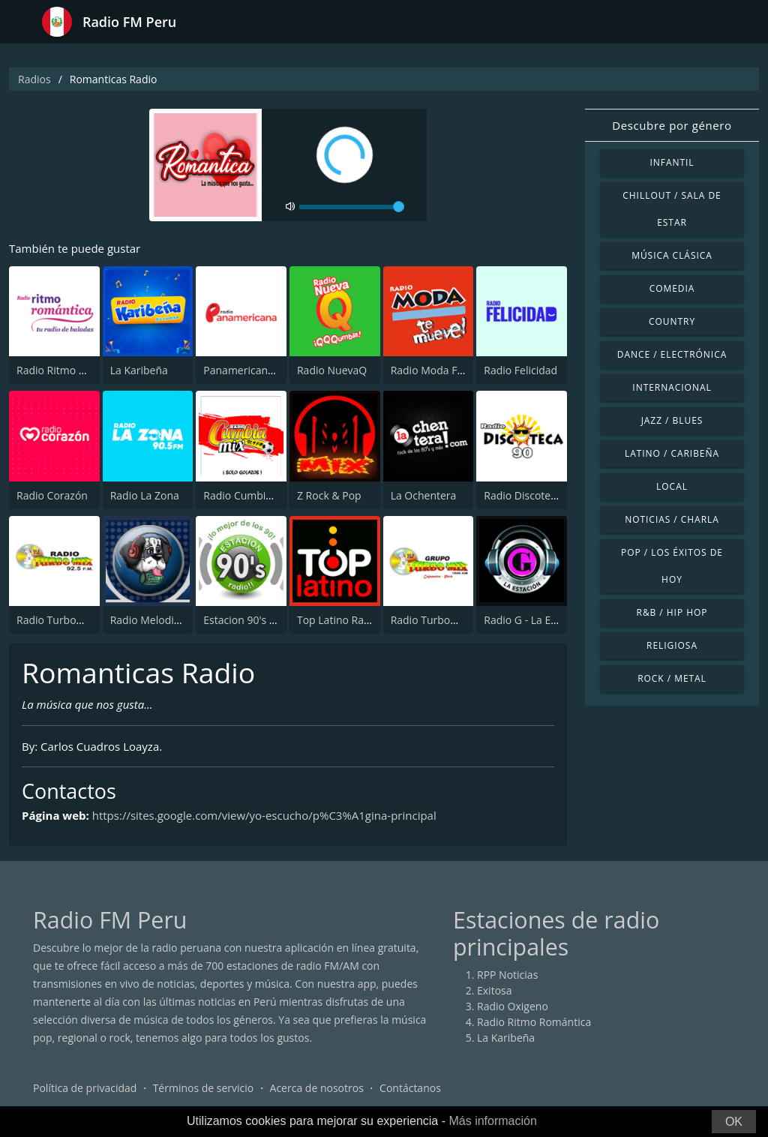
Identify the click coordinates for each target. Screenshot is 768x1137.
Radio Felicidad (520, 370)
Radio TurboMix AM (439, 620)
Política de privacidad (84, 1088)
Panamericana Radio (253, 370)
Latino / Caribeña (672, 453)
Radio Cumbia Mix (247, 495)
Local (672, 486)
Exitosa (494, 990)
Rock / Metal (672, 678)
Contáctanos (410, 1088)
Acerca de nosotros (317, 1088)
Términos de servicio (203, 1088)
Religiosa (672, 645)
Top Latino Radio (338, 620)
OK (733, 1121)
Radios (34, 79)
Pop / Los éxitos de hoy (672, 566)
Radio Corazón (52, 495)
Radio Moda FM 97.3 (440, 370)
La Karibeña (139, 370)
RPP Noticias (507, 975)
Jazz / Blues (672, 420)
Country (672, 321)
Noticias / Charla (672, 519)
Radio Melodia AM (154, 620)
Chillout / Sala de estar (671, 209)
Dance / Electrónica (672, 354)
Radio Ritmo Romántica (73, 370)
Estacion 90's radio (249, 620)
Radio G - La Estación (535, 620)
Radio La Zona (144, 495)
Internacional (671, 387)
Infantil (672, 162)
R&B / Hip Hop (672, 612)
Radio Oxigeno (512, 1006)
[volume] (351, 207)
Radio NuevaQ (332, 370)
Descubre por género (671, 125)
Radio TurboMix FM (64, 620)
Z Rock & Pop (329, 495)
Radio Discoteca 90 (530, 495)
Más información (492, 1120)
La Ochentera (424, 495)
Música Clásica (672, 255)
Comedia (672, 288)
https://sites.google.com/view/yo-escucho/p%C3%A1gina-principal (264, 815)
